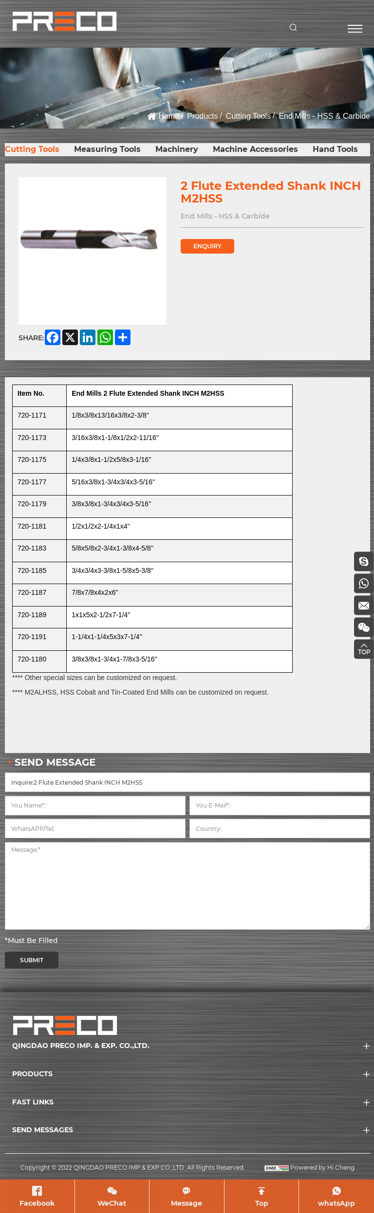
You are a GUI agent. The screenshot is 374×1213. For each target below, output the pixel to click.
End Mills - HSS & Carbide (324, 116)
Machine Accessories (255, 149)
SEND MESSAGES (42, 1129)
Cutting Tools (248, 116)
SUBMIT (31, 960)
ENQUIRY (207, 246)
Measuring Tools (107, 149)
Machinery (176, 149)
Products (202, 116)
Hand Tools (335, 149)
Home (168, 116)
